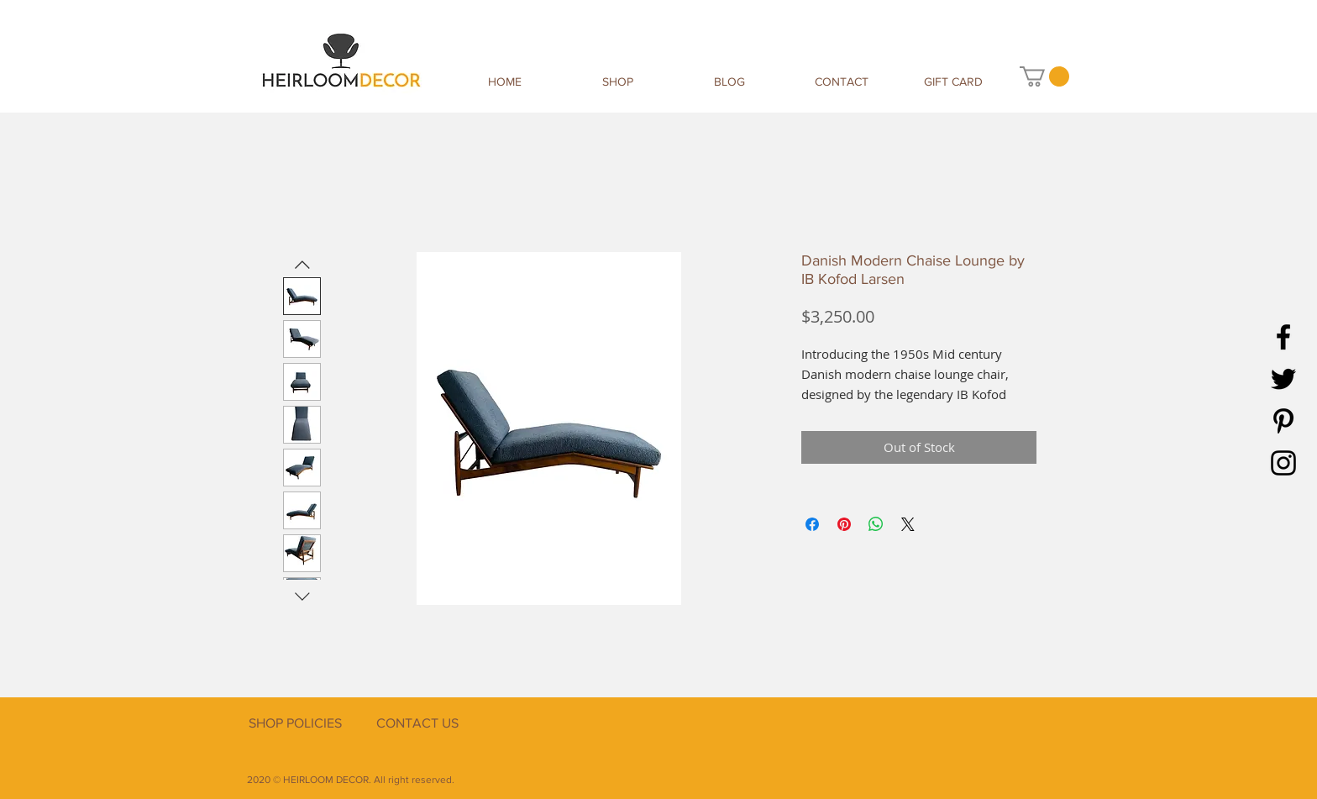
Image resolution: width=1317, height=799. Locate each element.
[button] (1044, 76)
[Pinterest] (1283, 421)
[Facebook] (1283, 337)
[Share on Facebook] (812, 524)
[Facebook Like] (965, 742)
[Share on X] (908, 524)
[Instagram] (1283, 463)
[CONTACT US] (417, 723)
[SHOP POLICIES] (295, 723)
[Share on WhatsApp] (876, 524)
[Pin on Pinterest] (844, 524)
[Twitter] (1283, 379)
